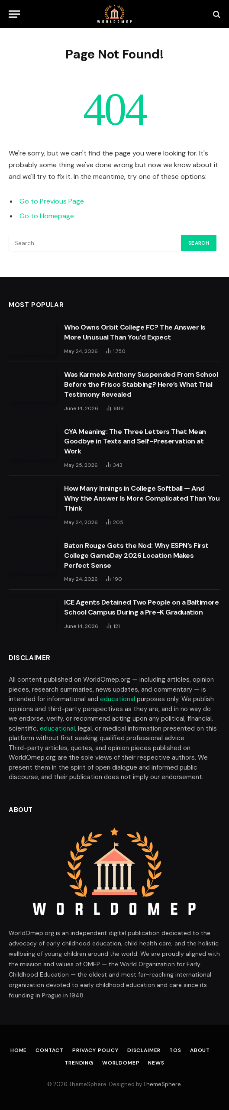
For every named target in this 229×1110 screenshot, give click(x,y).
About (200, 1050)
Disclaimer (144, 1050)
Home (18, 1050)
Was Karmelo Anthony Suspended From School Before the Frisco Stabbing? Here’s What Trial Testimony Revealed (141, 384)
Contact (49, 1050)
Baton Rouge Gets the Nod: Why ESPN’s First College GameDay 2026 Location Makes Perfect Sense (136, 555)
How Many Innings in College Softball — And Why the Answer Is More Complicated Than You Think (141, 498)
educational (117, 699)
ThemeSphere (162, 1084)
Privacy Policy (95, 1050)
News (156, 1062)
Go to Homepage (46, 215)
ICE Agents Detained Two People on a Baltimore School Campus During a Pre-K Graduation (141, 607)
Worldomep (121, 1062)
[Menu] (14, 14)
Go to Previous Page (51, 201)
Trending (79, 1062)
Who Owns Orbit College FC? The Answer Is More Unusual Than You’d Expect (135, 332)
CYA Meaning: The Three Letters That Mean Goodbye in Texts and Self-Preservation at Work (135, 441)
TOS (175, 1050)
